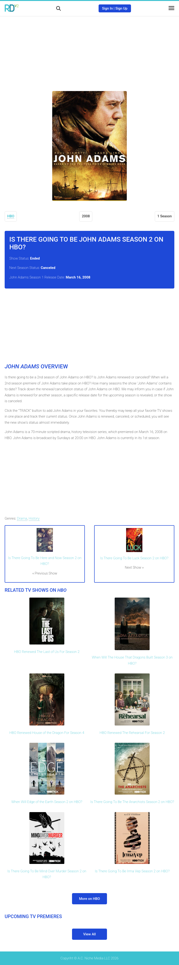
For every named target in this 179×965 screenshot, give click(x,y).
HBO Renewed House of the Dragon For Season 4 (46, 733)
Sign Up (121, 8)
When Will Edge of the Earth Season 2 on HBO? (46, 802)
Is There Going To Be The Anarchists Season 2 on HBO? (132, 802)
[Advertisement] (89, 50)
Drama (22, 518)
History (34, 518)
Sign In (107, 8)
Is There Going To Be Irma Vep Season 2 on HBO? (132, 871)
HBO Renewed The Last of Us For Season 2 (46, 652)
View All (89, 934)
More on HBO (89, 899)
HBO (10, 216)
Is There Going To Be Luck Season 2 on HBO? (134, 558)
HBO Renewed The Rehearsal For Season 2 (132, 733)
